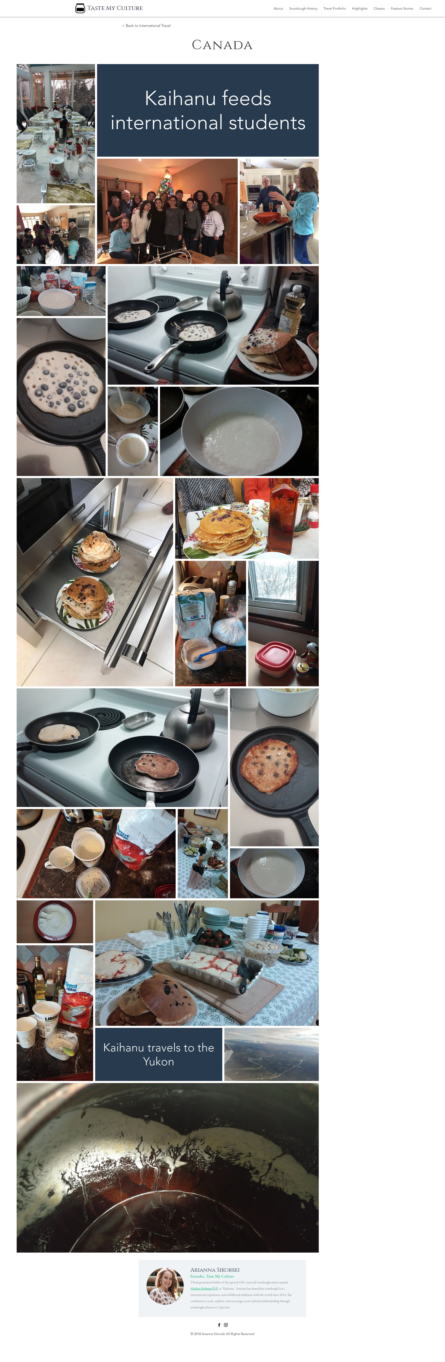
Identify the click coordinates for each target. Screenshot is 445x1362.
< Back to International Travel (146, 25)
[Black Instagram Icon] (225, 1324)
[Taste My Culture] (115, 8)
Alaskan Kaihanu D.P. (204, 1288)
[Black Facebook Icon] (219, 1324)
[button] (334, 8)
